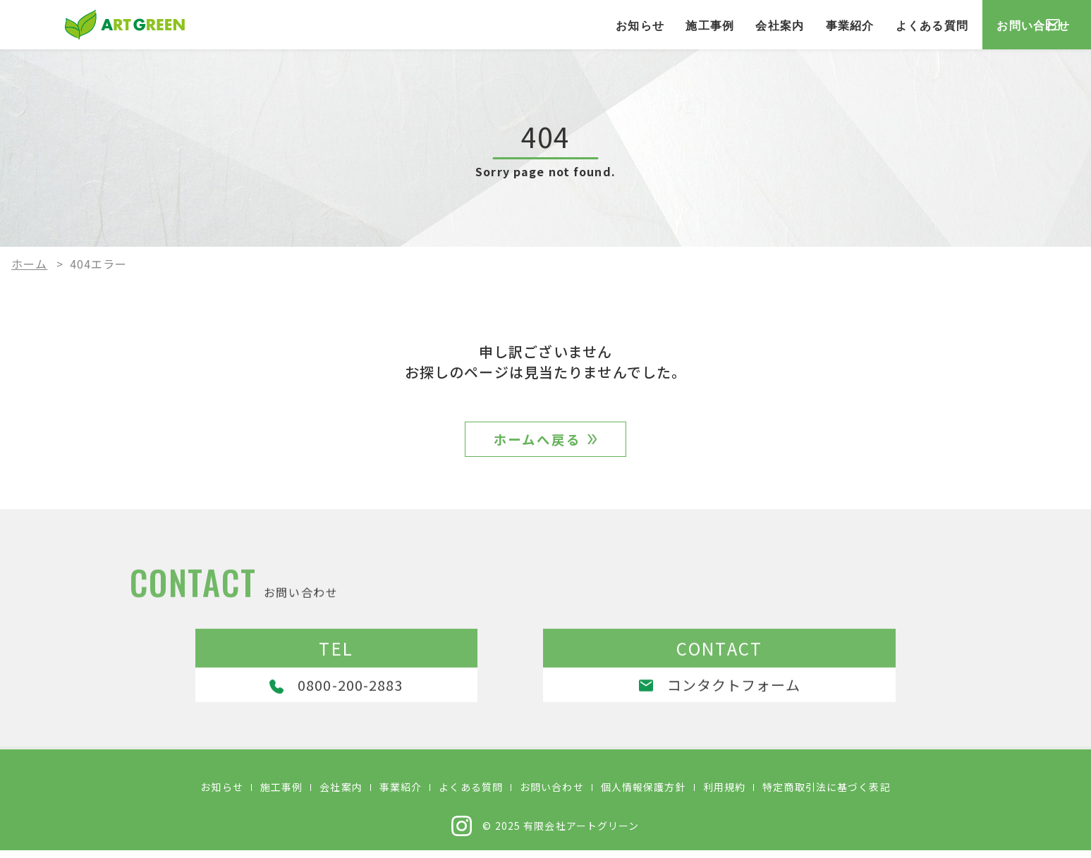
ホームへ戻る (537, 442)
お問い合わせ (992, 24)
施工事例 (605, 24)
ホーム (29, 263)
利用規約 (724, 794)
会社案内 (675, 24)
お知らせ (535, 24)
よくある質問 (828, 24)
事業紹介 (745, 24)
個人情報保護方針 (643, 794)
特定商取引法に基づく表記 (826, 794)
